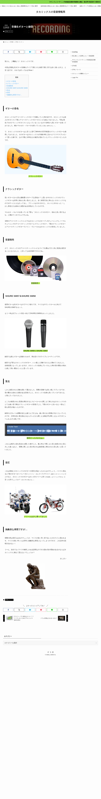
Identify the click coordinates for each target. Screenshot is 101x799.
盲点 (8, 90)
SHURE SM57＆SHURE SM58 (17, 88)
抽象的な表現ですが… (14, 95)
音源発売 (9, 86)
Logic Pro (75, 78)
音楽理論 (75, 52)
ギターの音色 (11, 81)
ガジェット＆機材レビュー (80, 74)
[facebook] (48, 652)
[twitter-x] (50, 652)
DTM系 (74, 66)
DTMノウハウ (9, 31)
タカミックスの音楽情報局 (50, 12)
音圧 (8, 92)
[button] (8, 52)
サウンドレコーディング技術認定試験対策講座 (84, 61)
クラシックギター (12, 83)
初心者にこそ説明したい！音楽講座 (83, 56)
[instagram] (53, 652)
